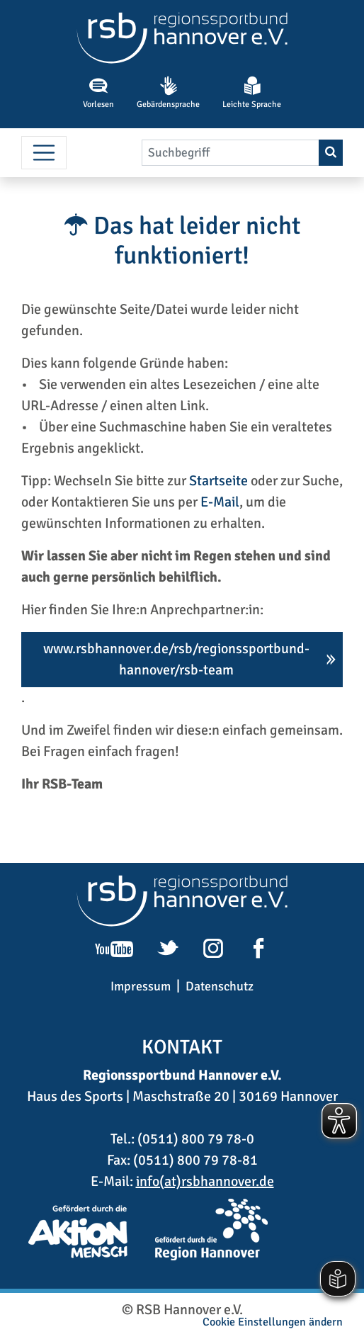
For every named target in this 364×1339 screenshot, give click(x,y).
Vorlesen (98, 93)
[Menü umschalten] (44, 153)
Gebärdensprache (168, 93)
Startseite (218, 481)
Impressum (140, 986)
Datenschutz (220, 986)
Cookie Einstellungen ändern (273, 1322)
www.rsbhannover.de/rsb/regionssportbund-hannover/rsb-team (176, 659)
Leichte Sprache (251, 93)
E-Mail (219, 502)
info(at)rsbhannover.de (205, 1181)
